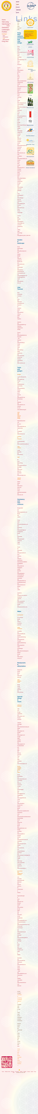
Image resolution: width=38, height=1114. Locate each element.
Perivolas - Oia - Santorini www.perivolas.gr (21, 339)
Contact (4, 34)
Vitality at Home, (28, 34)
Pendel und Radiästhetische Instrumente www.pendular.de (21, 384)
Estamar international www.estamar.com (21, 361)
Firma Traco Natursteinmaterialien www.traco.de (21, 491)
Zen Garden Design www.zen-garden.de (19, 256)
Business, (31, 33)
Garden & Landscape (29, 36)
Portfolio (4, 32)
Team (4, 35)
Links (4, 38)
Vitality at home (7, 1071)
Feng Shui (5, 41)
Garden (21, 1071)
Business (12, 1071)
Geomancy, (27, 35)
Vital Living (5, 22)
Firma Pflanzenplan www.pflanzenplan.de (21, 249)
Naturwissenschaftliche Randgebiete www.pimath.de (22, 564)
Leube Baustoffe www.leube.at (20, 452)
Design (8, 25)
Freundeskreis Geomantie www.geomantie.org (21, 578)
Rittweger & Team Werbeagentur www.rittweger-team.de (20, 195)
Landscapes (5, 29)
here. (18, 1046)
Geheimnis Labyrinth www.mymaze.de (21, 599)
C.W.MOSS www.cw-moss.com (19, 782)
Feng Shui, (27, 33)
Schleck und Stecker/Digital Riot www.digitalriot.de (21, 790)
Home (4, 20)
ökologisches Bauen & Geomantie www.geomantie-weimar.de (20, 536)
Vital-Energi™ (6, 24)
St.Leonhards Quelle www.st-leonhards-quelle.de (20, 621)
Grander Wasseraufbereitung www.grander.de (21, 637)
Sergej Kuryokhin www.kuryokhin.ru (21, 831)
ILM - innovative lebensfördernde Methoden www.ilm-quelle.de (20, 882)
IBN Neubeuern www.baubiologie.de (21, 528)
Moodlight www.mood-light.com (19, 469)
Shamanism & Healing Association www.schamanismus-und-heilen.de (21, 980)
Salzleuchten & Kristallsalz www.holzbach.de (21, 431)
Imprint (32, 1071)
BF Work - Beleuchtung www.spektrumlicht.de (21, 462)
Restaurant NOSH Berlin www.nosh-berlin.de (19, 673)
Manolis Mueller (6, 39)
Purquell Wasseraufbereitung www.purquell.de (21, 643)
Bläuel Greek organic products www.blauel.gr (20, 688)
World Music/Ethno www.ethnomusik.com (21, 777)
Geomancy (5, 27)
